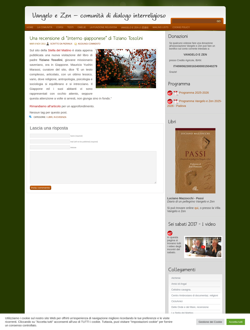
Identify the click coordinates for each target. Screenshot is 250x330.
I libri (49, 117)
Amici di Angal (179, 283)
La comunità (44, 27)
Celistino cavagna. (181, 289)
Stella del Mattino (59, 50)
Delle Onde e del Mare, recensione (190, 307)
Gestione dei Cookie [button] (210, 321)
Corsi (59, 27)
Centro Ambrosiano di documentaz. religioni (194, 295)
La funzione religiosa (103, 27)
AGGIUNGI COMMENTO (89, 44)
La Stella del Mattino (182, 313)
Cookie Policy (181, 27)
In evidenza (60, 117)
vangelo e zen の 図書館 (135, 27)
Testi (70, 27)
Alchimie (176, 278)
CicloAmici (177, 301)
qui (196, 208)
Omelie (82, 27)
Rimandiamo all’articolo (45, 106)
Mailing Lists (160, 27)
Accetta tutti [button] (236, 321)
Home (30, 27)
